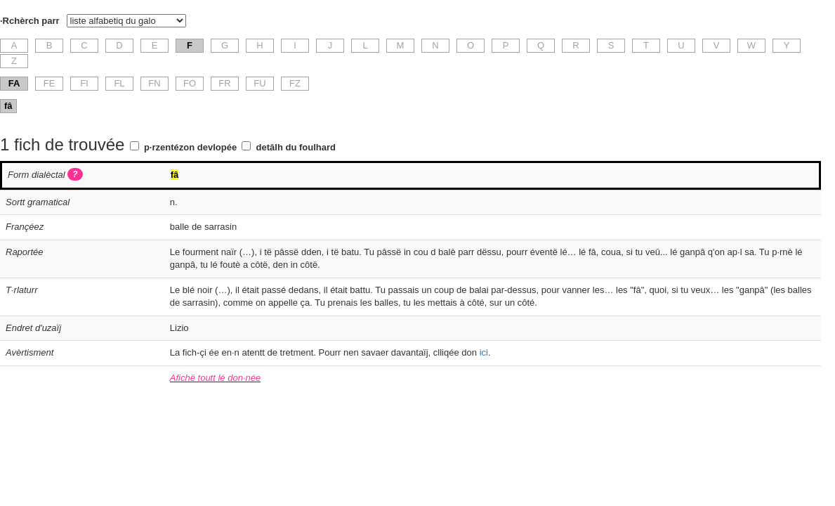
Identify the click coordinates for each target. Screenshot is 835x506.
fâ (8, 105)
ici (484, 352)
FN (154, 83)
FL (119, 83)
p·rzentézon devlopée (190, 147)
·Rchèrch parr (30, 20)
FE (49, 83)
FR (224, 83)
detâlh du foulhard (296, 147)
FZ (295, 83)
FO (189, 83)
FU (259, 83)
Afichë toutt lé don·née (215, 377)
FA (14, 83)
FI (84, 83)
